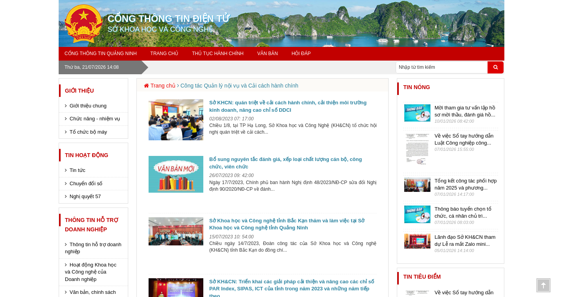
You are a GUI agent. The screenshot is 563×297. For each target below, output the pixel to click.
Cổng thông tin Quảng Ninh (101, 53)
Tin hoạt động (86, 155)
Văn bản (267, 53)
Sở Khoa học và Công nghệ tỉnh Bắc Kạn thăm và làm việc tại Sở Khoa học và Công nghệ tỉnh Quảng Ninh (286, 224)
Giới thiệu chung (88, 106)
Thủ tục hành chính (218, 53)
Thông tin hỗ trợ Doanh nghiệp (91, 225)
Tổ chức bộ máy (88, 132)
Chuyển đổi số (86, 183)
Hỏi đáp (301, 53)
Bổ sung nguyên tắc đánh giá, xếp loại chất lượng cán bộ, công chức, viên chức (285, 163)
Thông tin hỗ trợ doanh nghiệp (93, 248)
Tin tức (77, 170)
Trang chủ (165, 53)
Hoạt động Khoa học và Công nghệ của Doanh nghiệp (91, 272)
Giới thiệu (79, 91)
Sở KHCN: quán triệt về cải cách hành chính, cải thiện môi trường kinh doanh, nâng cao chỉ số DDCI (287, 106)
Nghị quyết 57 (85, 196)
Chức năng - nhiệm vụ (95, 119)
